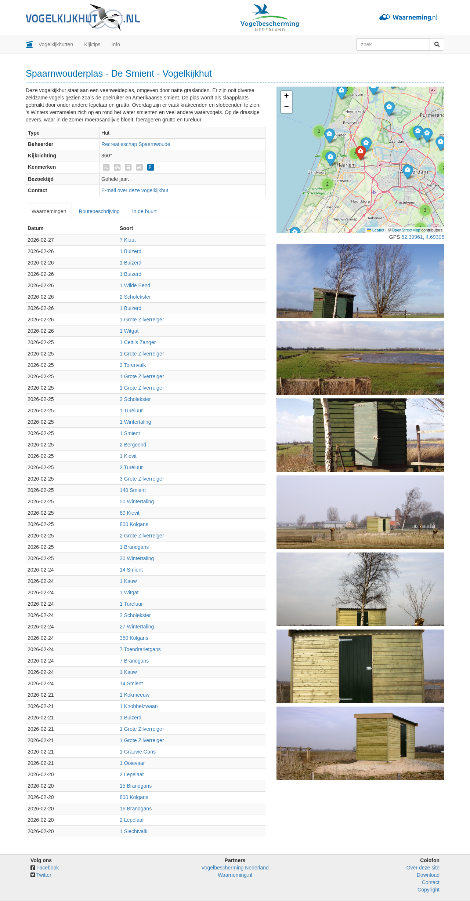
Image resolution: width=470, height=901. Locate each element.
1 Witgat (129, 331)
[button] (341, 92)
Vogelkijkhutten (56, 44)
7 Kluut (128, 240)
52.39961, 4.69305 (422, 237)
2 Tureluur (131, 467)
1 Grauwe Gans (138, 752)
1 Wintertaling (135, 422)
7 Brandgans (134, 661)
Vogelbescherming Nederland (235, 868)
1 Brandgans (134, 547)
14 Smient (131, 570)
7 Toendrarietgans (140, 649)
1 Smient (130, 433)
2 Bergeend (133, 445)
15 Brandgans (136, 786)
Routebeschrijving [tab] (99, 211)
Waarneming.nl (235, 875)
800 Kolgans (134, 524)
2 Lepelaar (132, 774)
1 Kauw (128, 581)
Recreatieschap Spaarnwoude (135, 144)
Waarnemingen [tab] (49, 211)
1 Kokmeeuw (134, 695)
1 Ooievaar (132, 763)
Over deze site (423, 868)
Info (116, 44)
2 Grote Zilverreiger (142, 536)
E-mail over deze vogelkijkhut (134, 190)
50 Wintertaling (137, 501)
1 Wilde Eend (135, 285)
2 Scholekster (135, 297)
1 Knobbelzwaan (139, 706)
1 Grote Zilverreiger (142, 319)
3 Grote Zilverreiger (142, 479)
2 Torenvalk (133, 365)
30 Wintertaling (137, 558)
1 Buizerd (130, 251)
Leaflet (375, 230)
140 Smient (133, 490)
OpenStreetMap (406, 230)
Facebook (47, 868)
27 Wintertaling (137, 627)
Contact (431, 882)
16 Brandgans (136, 808)
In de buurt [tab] (144, 211)
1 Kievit (128, 456)
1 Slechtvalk (133, 831)
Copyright (428, 890)
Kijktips (92, 44)
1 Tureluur (131, 410)
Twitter (43, 875)
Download (428, 875)
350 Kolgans (134, 638)
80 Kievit (130, 513)
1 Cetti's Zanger (138, 342)
